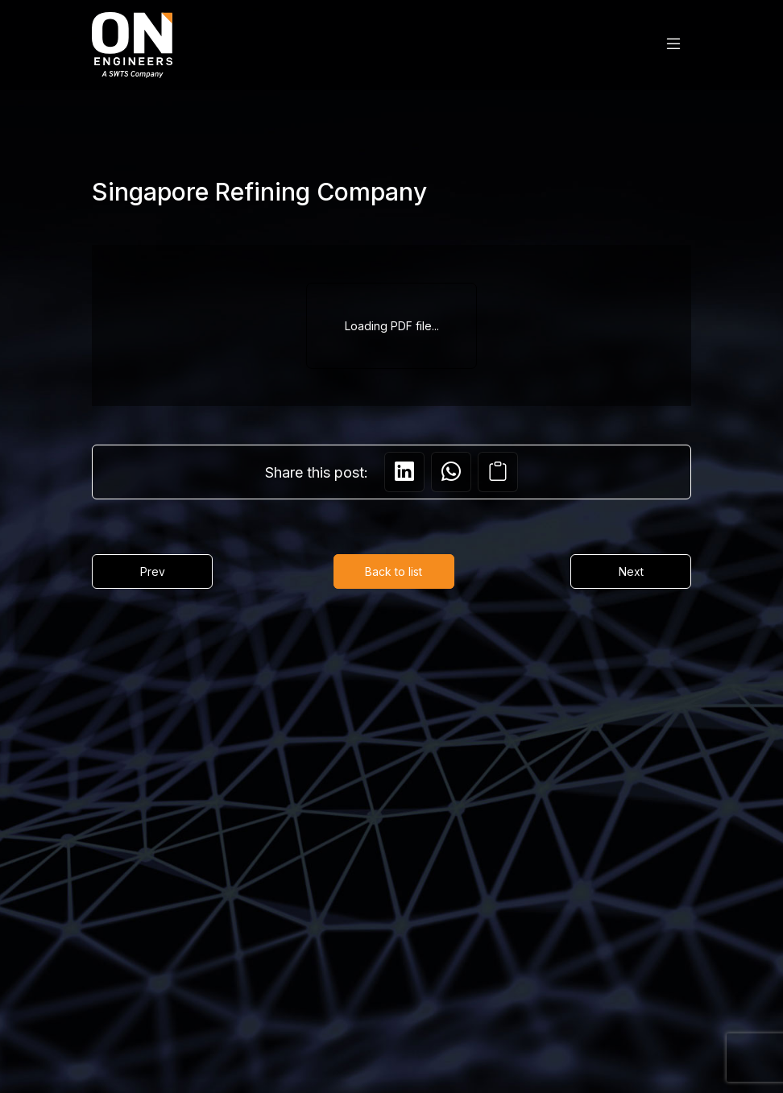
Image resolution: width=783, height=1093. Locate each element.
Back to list (393, 571)
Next (631, 571)
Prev (152, 571)
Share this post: (316, 472)
